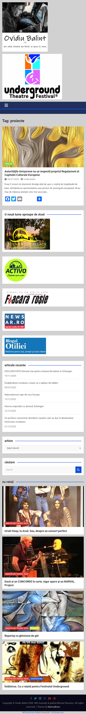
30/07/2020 (12, 179)
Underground (37, 679)
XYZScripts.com (57, 713)
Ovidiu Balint (28, 179)
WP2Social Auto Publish (31, 713)
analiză (8, 164)
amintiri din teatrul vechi (16, 523)
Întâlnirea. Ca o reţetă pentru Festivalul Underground (37, 686)
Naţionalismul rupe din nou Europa (22, 394)
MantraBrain (54, 706)
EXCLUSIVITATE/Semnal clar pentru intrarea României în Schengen (38, 371)
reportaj (35, 628)
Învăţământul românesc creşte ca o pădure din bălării (31, 383)
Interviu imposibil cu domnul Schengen (24, 406)
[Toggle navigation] (6, 105)
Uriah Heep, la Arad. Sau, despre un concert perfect (36, 531)
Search (78, 469)
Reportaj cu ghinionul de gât (22, 635)
